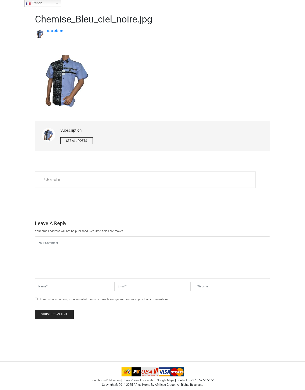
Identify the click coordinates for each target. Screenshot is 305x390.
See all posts (76, 140)
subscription (55, 30)
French (34, 3)
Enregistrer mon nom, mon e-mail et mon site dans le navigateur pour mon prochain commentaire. (104, 299)
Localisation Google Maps (157, 379)
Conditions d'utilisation (105, 379)
